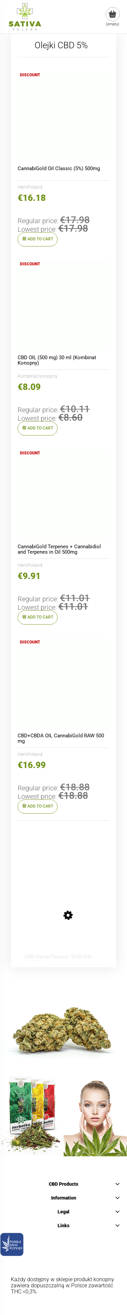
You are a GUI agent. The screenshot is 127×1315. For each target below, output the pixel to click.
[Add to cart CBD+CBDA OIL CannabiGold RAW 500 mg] (38, 806)
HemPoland (30, 187)
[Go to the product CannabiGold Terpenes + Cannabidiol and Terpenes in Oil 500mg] (63, 495)
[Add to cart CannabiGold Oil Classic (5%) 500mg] (38, 239)
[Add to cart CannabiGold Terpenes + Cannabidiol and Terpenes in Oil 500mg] (38, 617)
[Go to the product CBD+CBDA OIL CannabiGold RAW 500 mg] (63, 684)
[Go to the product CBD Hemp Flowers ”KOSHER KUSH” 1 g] (60, 917)
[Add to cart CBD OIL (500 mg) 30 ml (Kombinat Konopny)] (38, 428)
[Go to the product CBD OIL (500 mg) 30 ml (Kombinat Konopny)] (63, 305)
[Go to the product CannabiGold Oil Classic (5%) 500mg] (63, 116)
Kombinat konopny (38, 376)
